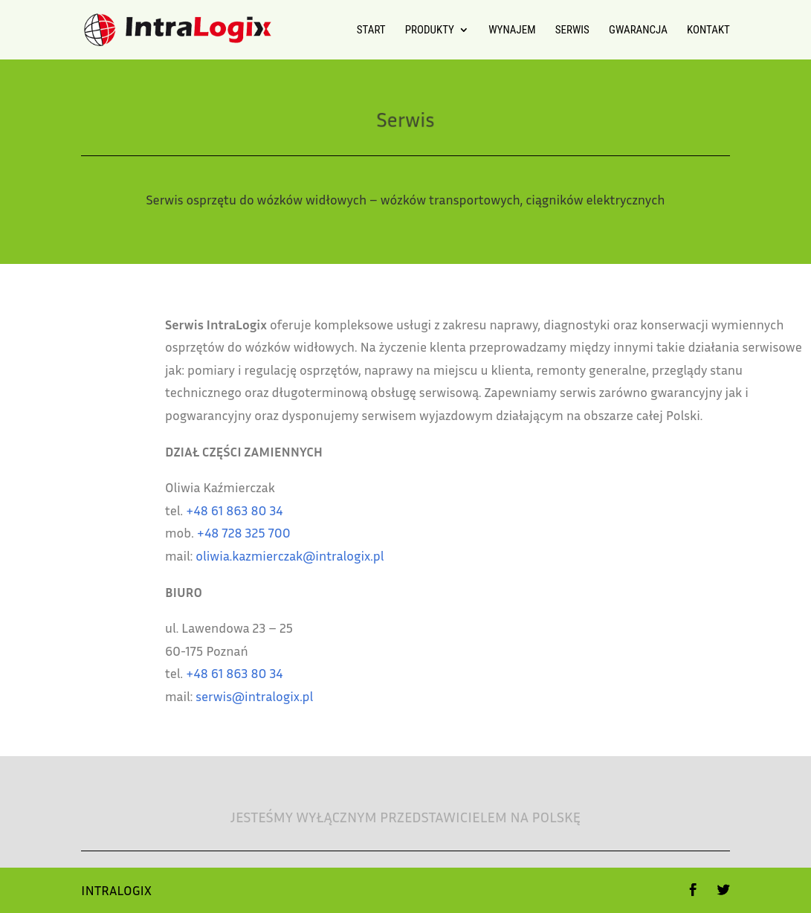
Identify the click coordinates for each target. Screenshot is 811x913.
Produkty (429, 30)
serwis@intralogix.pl (306, 696)
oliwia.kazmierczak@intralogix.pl (342, 555)
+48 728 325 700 (295, 532)
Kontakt (708, 30)
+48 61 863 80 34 (286, 510)
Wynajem (511, 30)
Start (371, 30)
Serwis (572, 30)
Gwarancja (638, 30)
